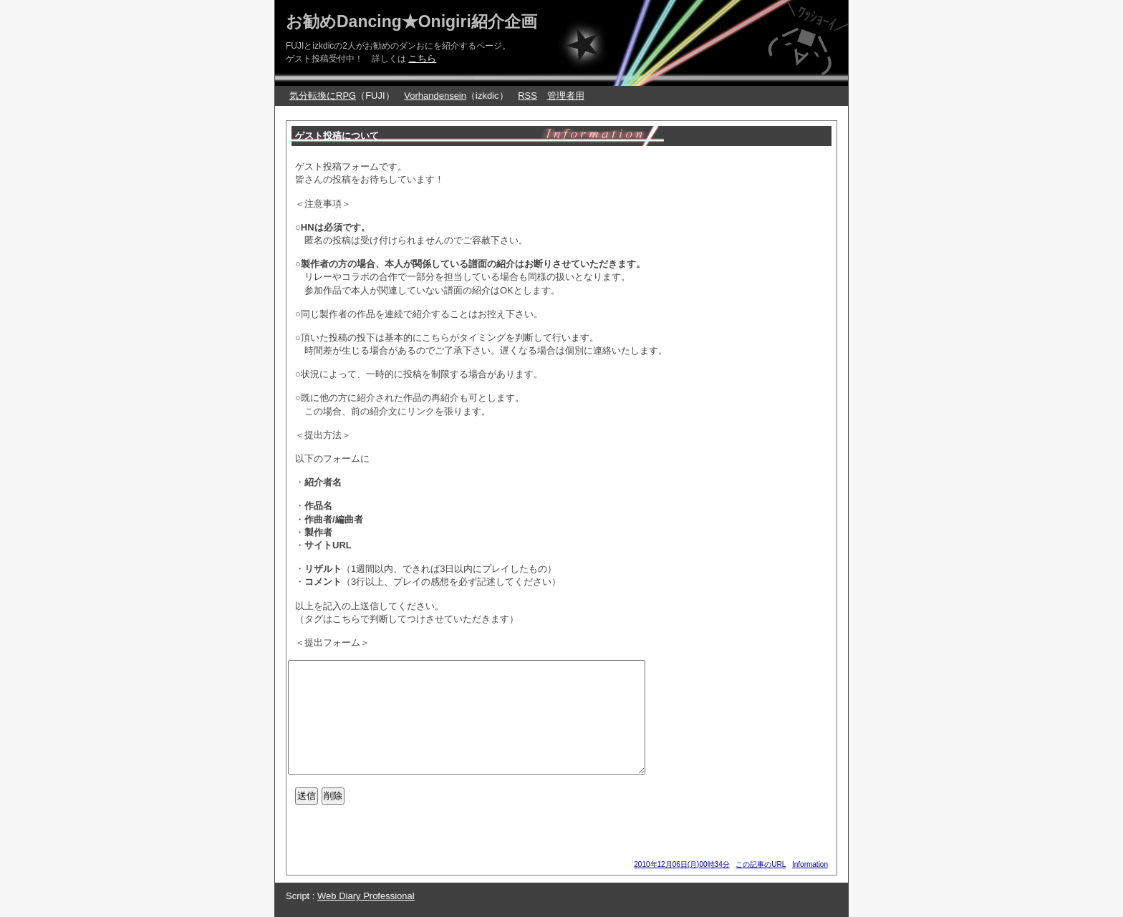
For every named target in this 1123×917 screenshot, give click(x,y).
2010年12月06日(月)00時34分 (681, 864)
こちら (422, 58)
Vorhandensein (435, 95)
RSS (527, 95)
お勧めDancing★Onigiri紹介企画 (411, 21)
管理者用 (565, 95)
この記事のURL (761, 864)
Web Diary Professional (366, 896)
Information (810, 864)
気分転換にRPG (322, 95)
